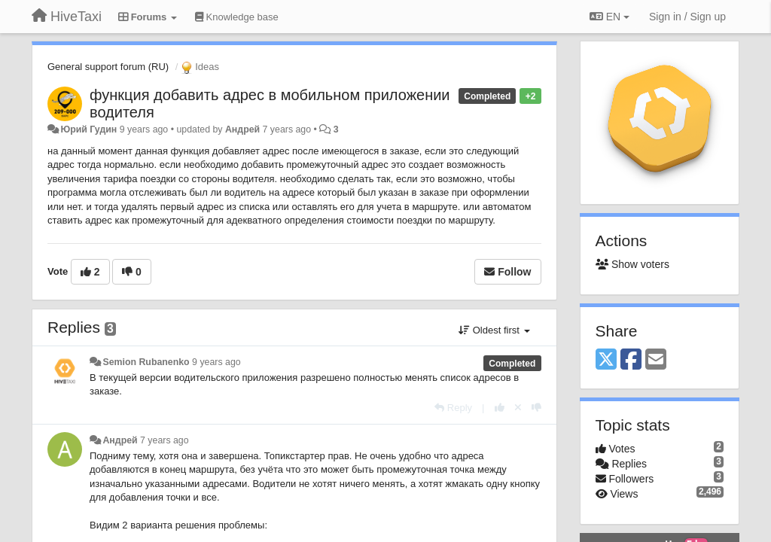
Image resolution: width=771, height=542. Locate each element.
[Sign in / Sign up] (687, 16)
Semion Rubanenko (145, 362)
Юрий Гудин (88, 129)
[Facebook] (630, 360)
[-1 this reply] (536, 407)
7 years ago (164, 440)
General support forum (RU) (108, 66)
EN (609, 17)
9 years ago (216, 362)
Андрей (242, 129)
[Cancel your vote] (518, 407)
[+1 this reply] (499, 407)
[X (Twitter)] (606, 360)
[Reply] (453, 407)
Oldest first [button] (494, 330)
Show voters (632, 264)
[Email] (655, 360)
